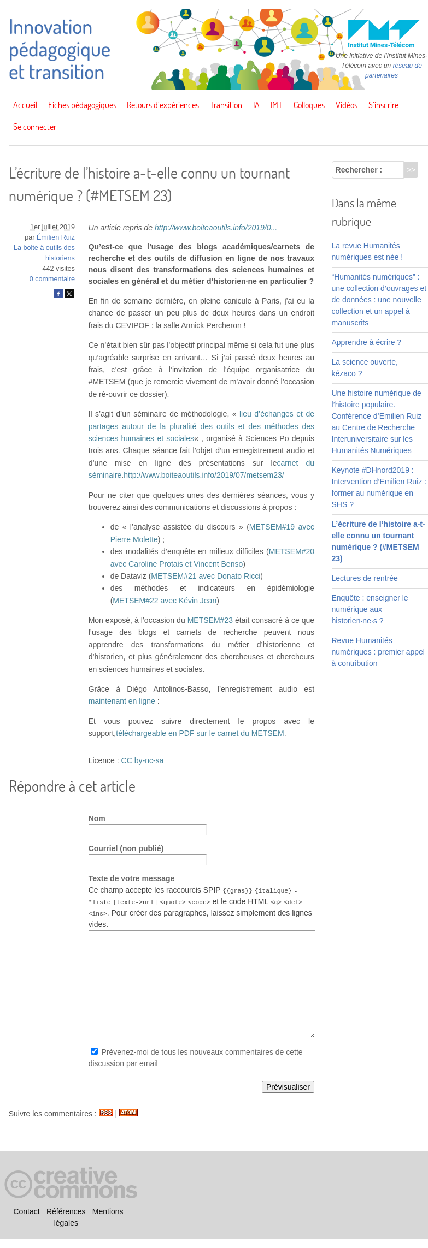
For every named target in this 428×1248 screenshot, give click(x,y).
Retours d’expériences (163, 104)
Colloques (309, 104)
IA (256, 104)
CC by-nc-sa (142, 760)
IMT (277, 104)
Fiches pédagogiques (82, 104)
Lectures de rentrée (365, 578)
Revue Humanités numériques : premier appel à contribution (378, 652)
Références (66, 1211)
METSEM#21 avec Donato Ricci (205, 576)
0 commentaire (52, 279)
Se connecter (34, 126)
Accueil (25, 104)
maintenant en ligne (122, 701)
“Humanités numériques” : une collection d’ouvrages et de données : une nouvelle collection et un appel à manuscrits (379, 299)
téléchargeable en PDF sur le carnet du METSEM (200, 733)
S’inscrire (383, 104)
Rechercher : (359, 169)
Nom (97, 818)
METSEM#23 (210, 620)
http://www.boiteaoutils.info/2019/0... (216, 227)
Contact (26, 1211)
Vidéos (346, 104)
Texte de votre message (132, 878)
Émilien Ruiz (56, 237)
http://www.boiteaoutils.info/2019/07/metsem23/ (204, 475)
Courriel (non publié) (126, 848)
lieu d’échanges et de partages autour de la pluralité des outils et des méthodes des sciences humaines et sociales (201, 426)
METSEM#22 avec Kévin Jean (164, 600)
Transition (226, 104)
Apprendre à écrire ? (367, 342)
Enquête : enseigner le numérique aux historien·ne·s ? (370, 609)
